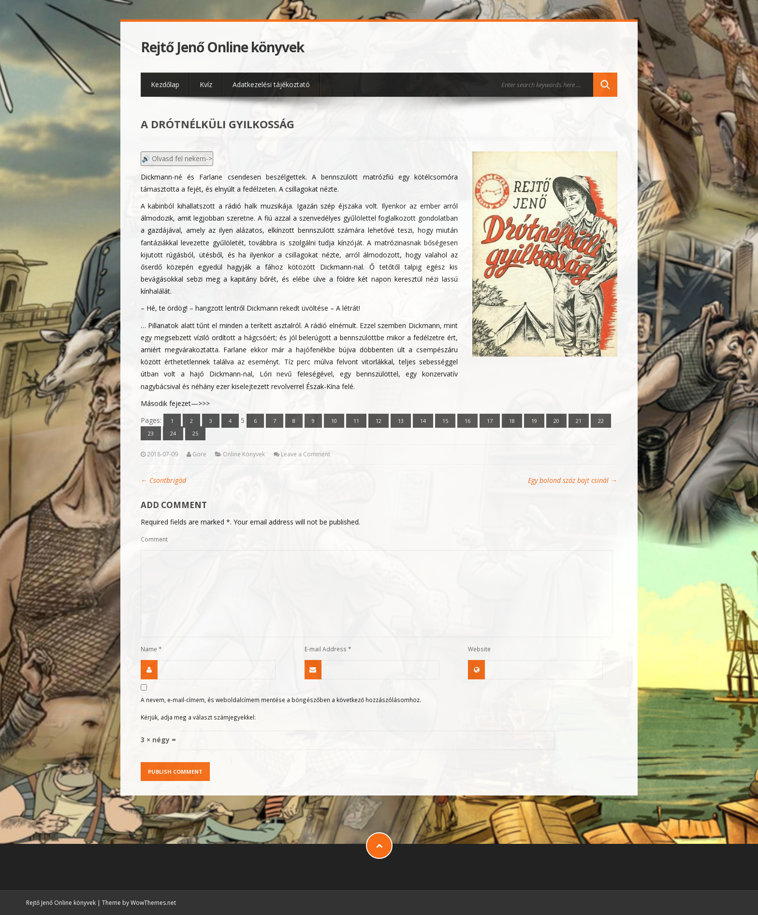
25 (195, 433)
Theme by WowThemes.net (139, 903)
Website (479, 649)
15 (445, 420)
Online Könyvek (244, 454)
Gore (199, 454)
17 (490, 420)
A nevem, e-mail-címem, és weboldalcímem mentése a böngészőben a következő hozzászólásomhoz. (281, 700)
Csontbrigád (163, 480)
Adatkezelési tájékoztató (271, 84)
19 (534, 420)
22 (601, 420)
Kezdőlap (165, 84)
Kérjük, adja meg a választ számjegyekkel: (198, 717)
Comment (154, 539)
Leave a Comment (305, 454)
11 (356, 420)
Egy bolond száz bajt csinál (572, 480)
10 (334, 420)
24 (173, 433)
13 (401, 420)
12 (378, 420)
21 (579, 420)
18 (512, 420)
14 (423, 420)
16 (467, 420)
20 (556, 420)
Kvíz (206, 84)
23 (151, 433)
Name (151, 649)
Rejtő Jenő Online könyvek (222, 47)
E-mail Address (328, 649)
